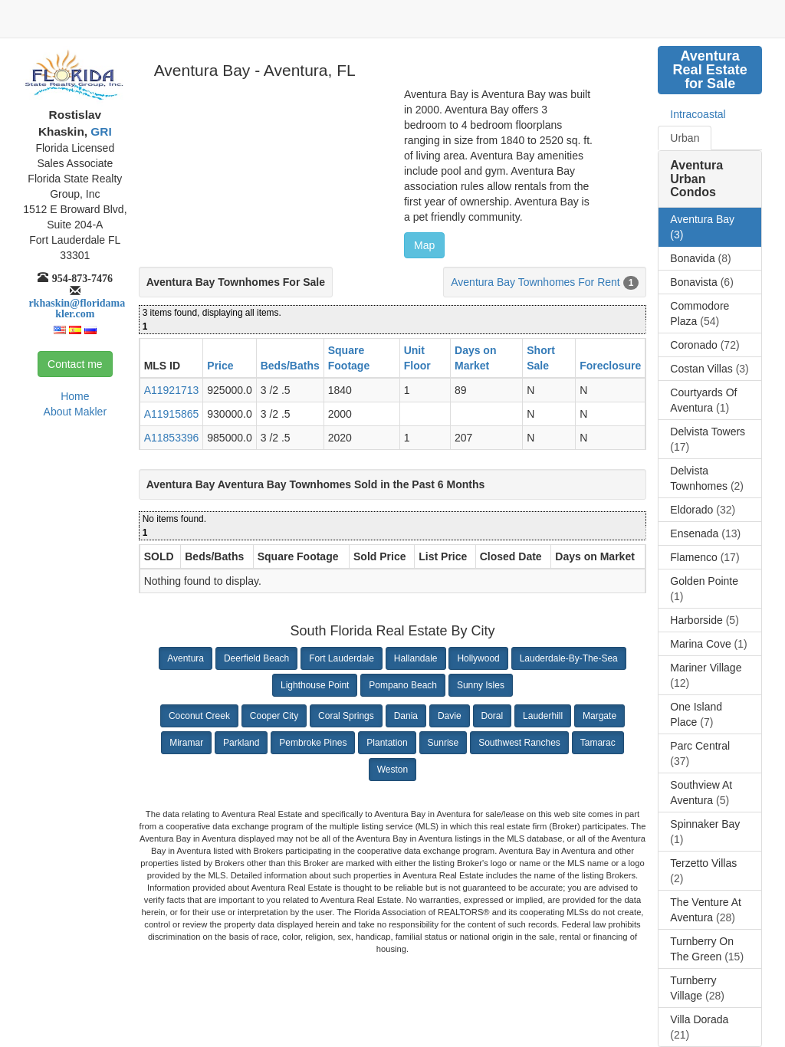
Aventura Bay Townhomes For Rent (535, 282)
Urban (684, 138)
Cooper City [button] (274, 716)
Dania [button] (406, 716)
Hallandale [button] (416, 658)
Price (220, 365)
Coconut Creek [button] (199, 716)
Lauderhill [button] (543, 716)
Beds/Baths (290, 365)
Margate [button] (599, 716)
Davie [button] (449, 716)
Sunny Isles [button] (480, 685)
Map (424, 245)
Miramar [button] (186, 742)
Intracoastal (697, 114)
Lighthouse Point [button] (315, 685)
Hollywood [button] (478, 658)
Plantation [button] (386, 742)
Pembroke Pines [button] (313, 742)
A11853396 (171, 438)
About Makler (75, 411)
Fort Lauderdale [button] (341, 658)
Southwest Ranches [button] (519, 742)
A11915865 (171, 414)
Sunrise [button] (443, 742)
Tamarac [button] (598, 742)
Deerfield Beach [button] (256, 658)
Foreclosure (610, 365)
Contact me (75, 364)
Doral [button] (492, 716)
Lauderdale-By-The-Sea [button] (569, 658)
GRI (99, 131)
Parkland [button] (241, 742)
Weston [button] (392, 769)
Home (75, 396)
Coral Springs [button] (346, 716)
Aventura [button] (185, 658)
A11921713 (171, 390)
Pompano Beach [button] (403, 685)
